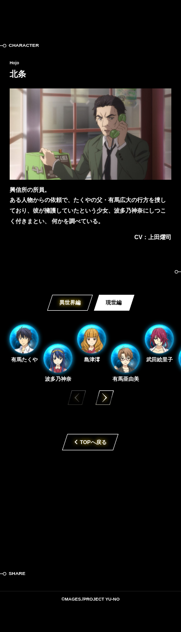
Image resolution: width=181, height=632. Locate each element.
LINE (76, 573)
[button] (105, 397)
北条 (18, 74)
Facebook (57, 573)
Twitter (37, 573)
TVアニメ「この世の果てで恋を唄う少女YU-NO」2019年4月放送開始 (90, 504)
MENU (166, 14)
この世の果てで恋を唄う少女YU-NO (90, 14)
